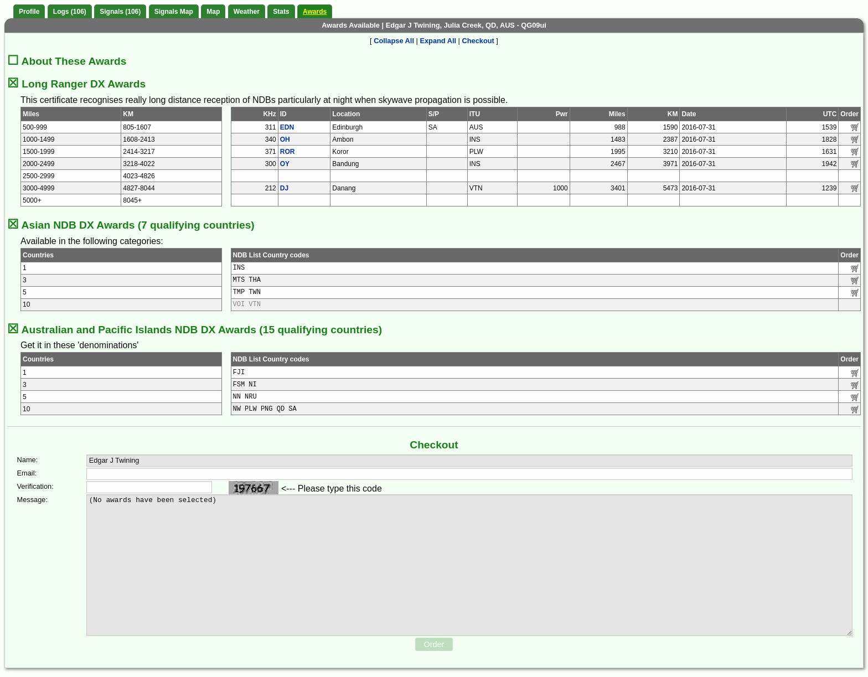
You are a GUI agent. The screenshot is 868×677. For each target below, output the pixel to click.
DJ (284, 188)
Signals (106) (120, 11)
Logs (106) (69, 11)
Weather (247, 11)
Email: (27, 473)
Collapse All (394, 41)
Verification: (35, 486)
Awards (315, 11)
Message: (32, 499)
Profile (29, 11)
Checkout (478, 41)
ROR (287, 152)
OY (285, 164)
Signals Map (173, 11)
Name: (27, 460)
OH (285, 139)
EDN (287, 127)
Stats (281, 11)
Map (213, 11)
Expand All (438, 41)
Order (434, 644)
